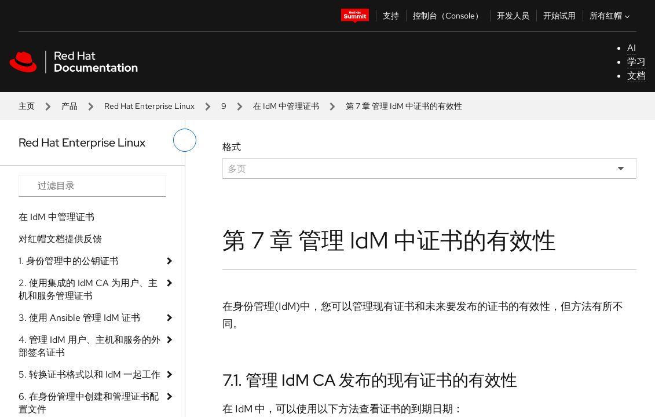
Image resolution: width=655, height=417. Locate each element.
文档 (636, 76)
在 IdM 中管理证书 (286, 106)
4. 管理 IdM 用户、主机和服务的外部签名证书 (89, 346)
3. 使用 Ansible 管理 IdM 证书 (79, 318)
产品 (69, 106)
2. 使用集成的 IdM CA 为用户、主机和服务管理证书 (88, 289)
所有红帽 (611, 15)
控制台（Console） (448, 15)
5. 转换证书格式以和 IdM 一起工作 (89, 374)
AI (631, 48)
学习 (636, 62)
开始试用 (559, 15)
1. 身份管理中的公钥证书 (69, 261)
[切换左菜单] (184, 140)
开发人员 (513, 15)
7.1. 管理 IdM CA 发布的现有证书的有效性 (369, 380)
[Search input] (92, 186)
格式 (231, 147)
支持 (391, 15)
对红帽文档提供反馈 (60, 239)
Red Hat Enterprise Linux (149, 106)
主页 (27, 106)
